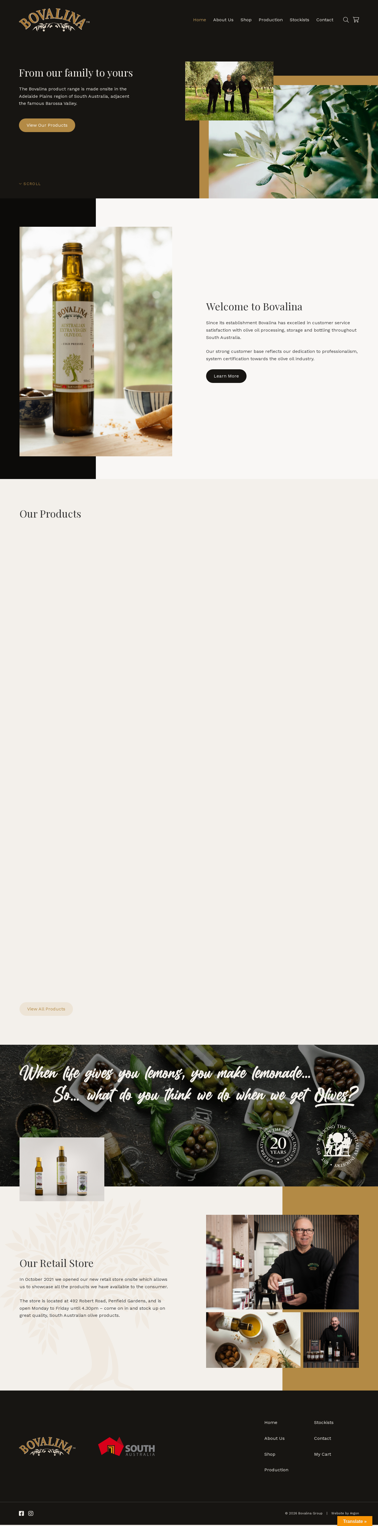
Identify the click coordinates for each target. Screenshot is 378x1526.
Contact (324, 19)
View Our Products (47, 125)
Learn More (226, 376)
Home (199, 19)
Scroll (30, 184)
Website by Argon (345, 1514)
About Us (223, 19)
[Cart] (356, 20)
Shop (245, 19)
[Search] (345, 20)
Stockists (299, 19)
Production (270, 19)
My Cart (322, 1455)
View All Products (46, 1010)
